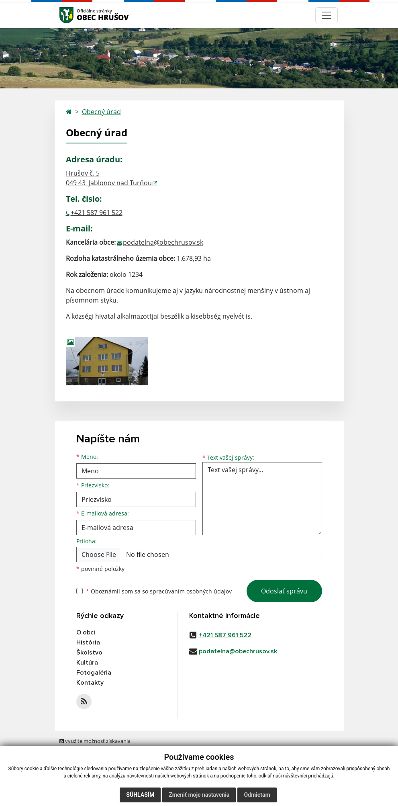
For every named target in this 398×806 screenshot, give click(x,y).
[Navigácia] (326, 15)
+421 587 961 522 (96, 212)
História (88, 642)
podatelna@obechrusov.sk (163, 242)
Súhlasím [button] (140, 795)
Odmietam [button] (257, 795)
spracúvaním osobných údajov (191, 591)
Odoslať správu (284, 591)
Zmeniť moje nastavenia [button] (199, 795)
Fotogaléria (93, 672)
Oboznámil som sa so (159, 591)
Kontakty (90, 682)
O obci (85, 632)
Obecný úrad (101, 111)
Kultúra (87, 662)
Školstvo (89, 652)
